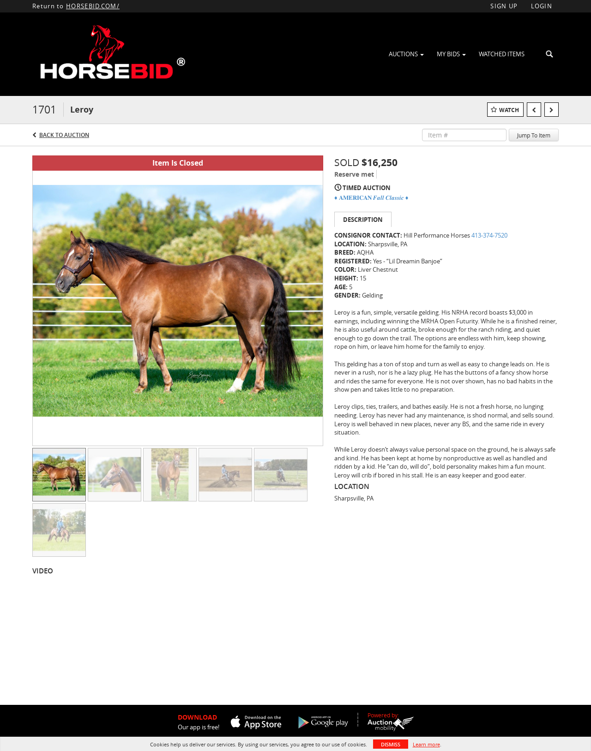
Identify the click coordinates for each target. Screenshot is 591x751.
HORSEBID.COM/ (93, 6)
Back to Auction (64, 135)
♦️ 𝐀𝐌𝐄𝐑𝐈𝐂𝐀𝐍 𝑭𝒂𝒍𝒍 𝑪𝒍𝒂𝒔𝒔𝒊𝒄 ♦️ (371, 197)
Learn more (426, 744)
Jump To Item (533, 135)
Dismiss (390, 744)
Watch (509, 110)
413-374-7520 (489, 235)
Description (363, 219)
